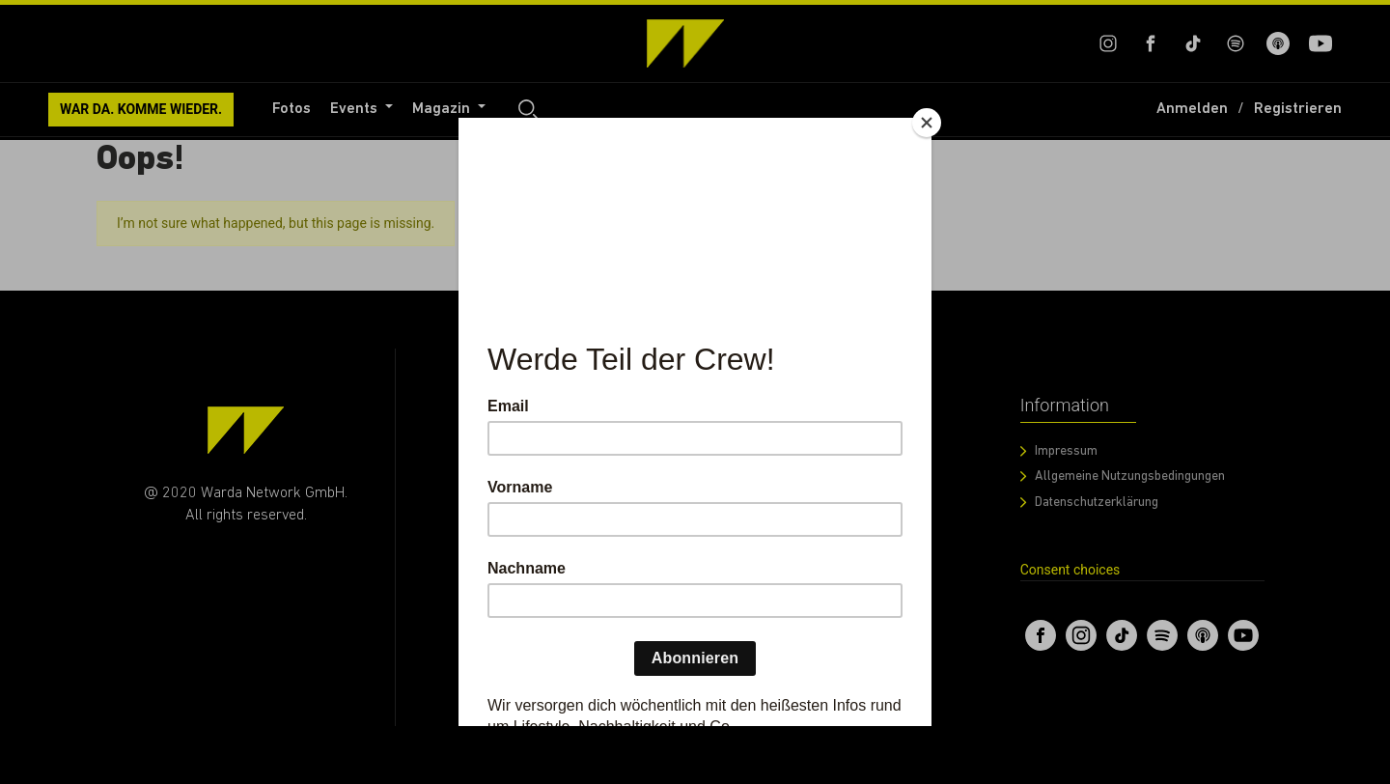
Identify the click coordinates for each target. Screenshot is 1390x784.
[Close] (926, 122)
